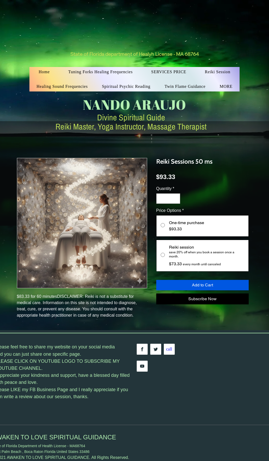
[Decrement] (160, 199)
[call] (169, 349)
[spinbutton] (168, 199)
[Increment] (175, 199)
